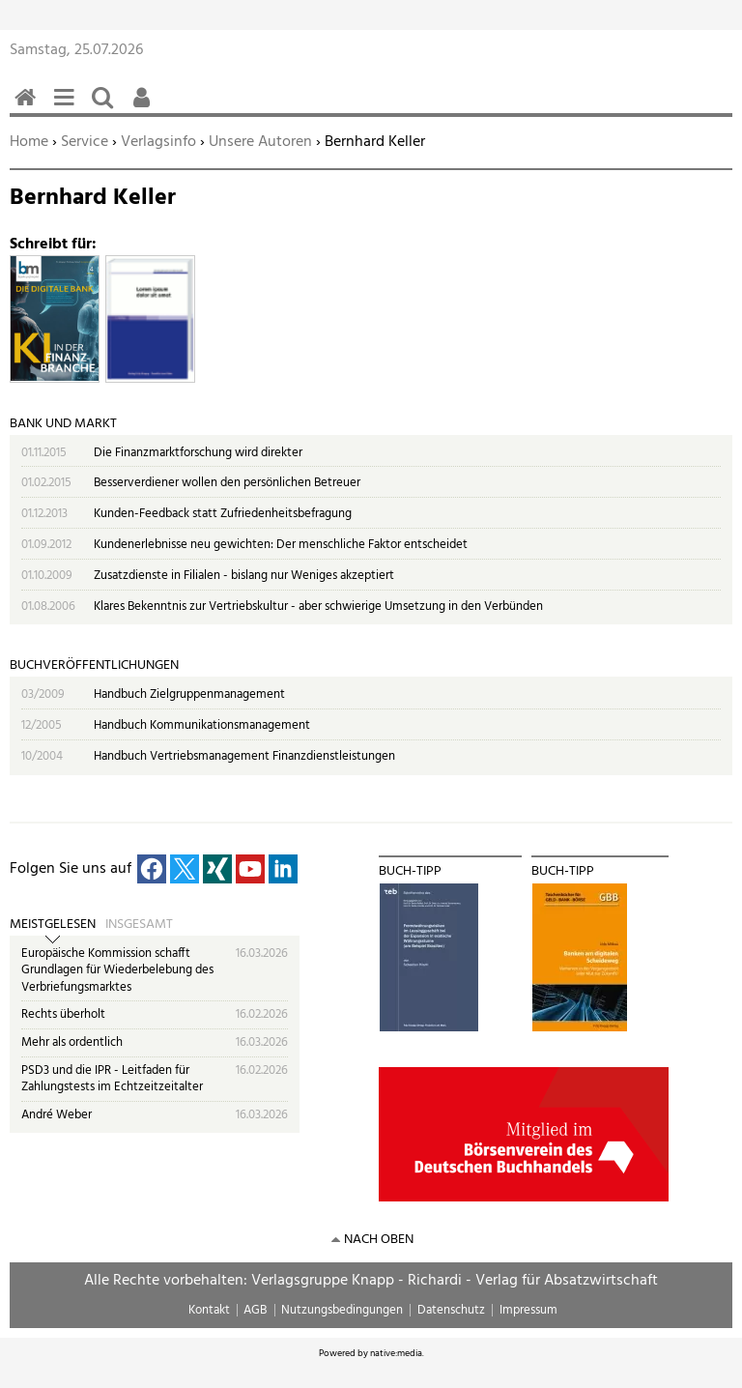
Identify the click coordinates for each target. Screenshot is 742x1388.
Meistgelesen (53, 925)
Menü (67, 107)
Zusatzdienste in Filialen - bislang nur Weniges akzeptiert (244, 575)
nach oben (379, 1239)
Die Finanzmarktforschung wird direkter (198, 453)
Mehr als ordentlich (72, 1042)
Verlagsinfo (158, 142)
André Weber (56, 1115)
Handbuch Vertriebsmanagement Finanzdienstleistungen (244, 756)
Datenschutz (451, 1310)
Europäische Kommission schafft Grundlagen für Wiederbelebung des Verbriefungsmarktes (117, 970)
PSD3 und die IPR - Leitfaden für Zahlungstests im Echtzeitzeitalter (112, 1079)
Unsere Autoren (260, 142)
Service (84, 142)
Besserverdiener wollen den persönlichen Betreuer (227, 483)
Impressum (528, 1310)
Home (29, 142)
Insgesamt (139, 925)
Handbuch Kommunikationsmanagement (202, 725)
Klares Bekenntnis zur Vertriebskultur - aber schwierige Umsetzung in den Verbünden (318, 606)
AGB (255, 1310)
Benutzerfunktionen (144, 107)
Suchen (106, 107)
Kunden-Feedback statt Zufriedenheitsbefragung (223, 514)
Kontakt (209, 1310)
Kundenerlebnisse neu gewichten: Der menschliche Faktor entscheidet (281, 545)
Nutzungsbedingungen (342, 1310)
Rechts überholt (63, 1014)
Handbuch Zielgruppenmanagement (189, 694)
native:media (396, 1353)
